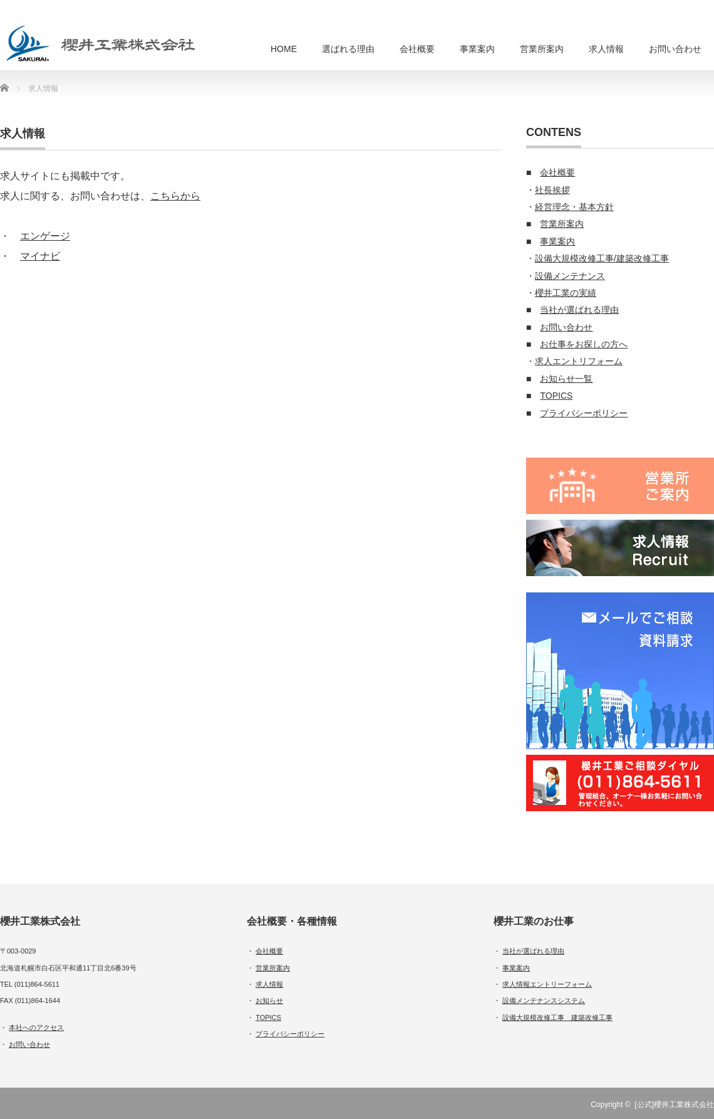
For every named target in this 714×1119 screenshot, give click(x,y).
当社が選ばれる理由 (579, 310)
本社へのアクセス (36, 1027)
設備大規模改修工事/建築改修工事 (602, 258)
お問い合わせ (675, 49)
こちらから (175, 196)
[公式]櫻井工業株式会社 (674, 1104)
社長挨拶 (552, 190)
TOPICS (556, 396)
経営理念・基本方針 (574, 207)
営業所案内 (542, 49)
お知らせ (269, 1000)
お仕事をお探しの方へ (584, 344)
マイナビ (40, 256)
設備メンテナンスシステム (543, 1000)
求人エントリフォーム (579, 361)
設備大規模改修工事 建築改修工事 (557, 1017)
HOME (284, 49)
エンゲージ (45, 236)
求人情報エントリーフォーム (547, 984)
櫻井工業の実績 (565, 293)
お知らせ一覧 (566, 379)
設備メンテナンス (570, 276)
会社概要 (417, 49)
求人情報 (606, 49)
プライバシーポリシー (584, 413)
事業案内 (477, 49)
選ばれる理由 (348, 49)
